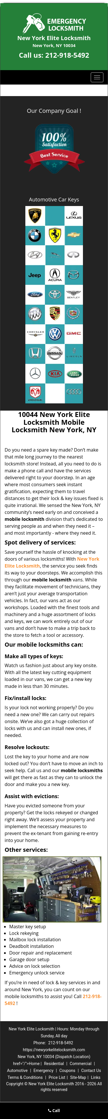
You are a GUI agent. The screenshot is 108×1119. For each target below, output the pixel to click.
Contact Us (91, 1070)
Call (54, 1110)
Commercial (80, 1063)
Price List (57, 1077)
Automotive (17, 1070)
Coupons (67, 1070)
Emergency (43, 1070)
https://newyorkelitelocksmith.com (54, 1049)
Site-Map (78, 1077)
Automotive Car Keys (54, 199)
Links (96, 1077)
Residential (54, 1063)
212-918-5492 (67, 55)
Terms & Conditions (25, 1077)
